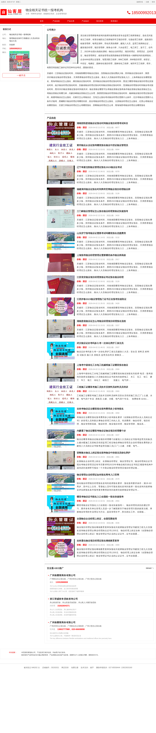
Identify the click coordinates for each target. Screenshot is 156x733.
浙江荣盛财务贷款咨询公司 (64, 599)
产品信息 (56, 21)
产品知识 (85, 21)
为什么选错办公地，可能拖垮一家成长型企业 (65, 636)
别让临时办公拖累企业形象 (59, 633)
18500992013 (15, 48)
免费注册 (74, 667)
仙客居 (3, 2)
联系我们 (114, 21)
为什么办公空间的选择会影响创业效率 (63, 586)
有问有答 (99, 21)
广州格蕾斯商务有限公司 (63, 575)
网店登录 (65, 667)
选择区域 (139, 2)
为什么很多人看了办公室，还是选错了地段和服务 (67, 591)
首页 (41, 21)
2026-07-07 (11, 2)
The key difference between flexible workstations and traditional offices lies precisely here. (81, 638)
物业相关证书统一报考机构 (44, 10)
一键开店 (21, 75)
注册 (147, 2)
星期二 (18, 2)
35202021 (55, 667)
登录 (153, 2)
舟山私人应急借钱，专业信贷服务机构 (63, 612)
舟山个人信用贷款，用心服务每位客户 (63, 609)
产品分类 (70, 21)
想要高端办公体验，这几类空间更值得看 (64, 589)
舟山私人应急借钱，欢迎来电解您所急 (63, 615)
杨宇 (92, 667)
